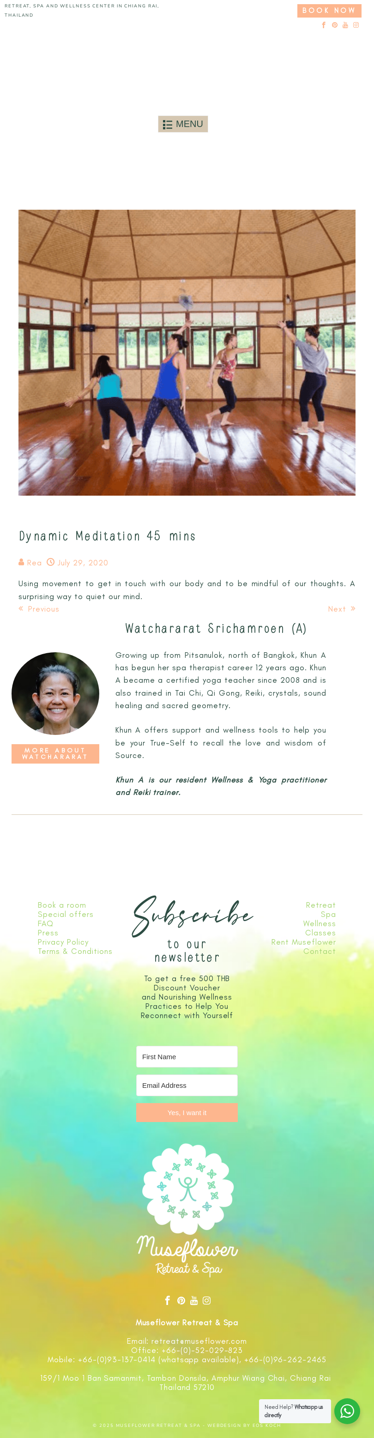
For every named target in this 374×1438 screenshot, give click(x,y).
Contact (319, 951)
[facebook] (323, 26)
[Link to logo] (183, 67)
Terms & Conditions (75, 951)
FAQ (46, 923)
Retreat (321, 905)
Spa (328, 914)
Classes (320, 932)
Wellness (319, 923)
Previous (39, 608)
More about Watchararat (55, 753)
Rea (34, 562)
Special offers (65, 914)
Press (48, 932)
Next (342, 608)
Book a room (62, 905)
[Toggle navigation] (183, 124)
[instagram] (356, 26)
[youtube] (346, 26)
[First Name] (187, 1057)
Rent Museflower (303, 942)
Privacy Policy (63, 942)
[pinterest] (335, 26)
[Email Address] (187, 1085)
